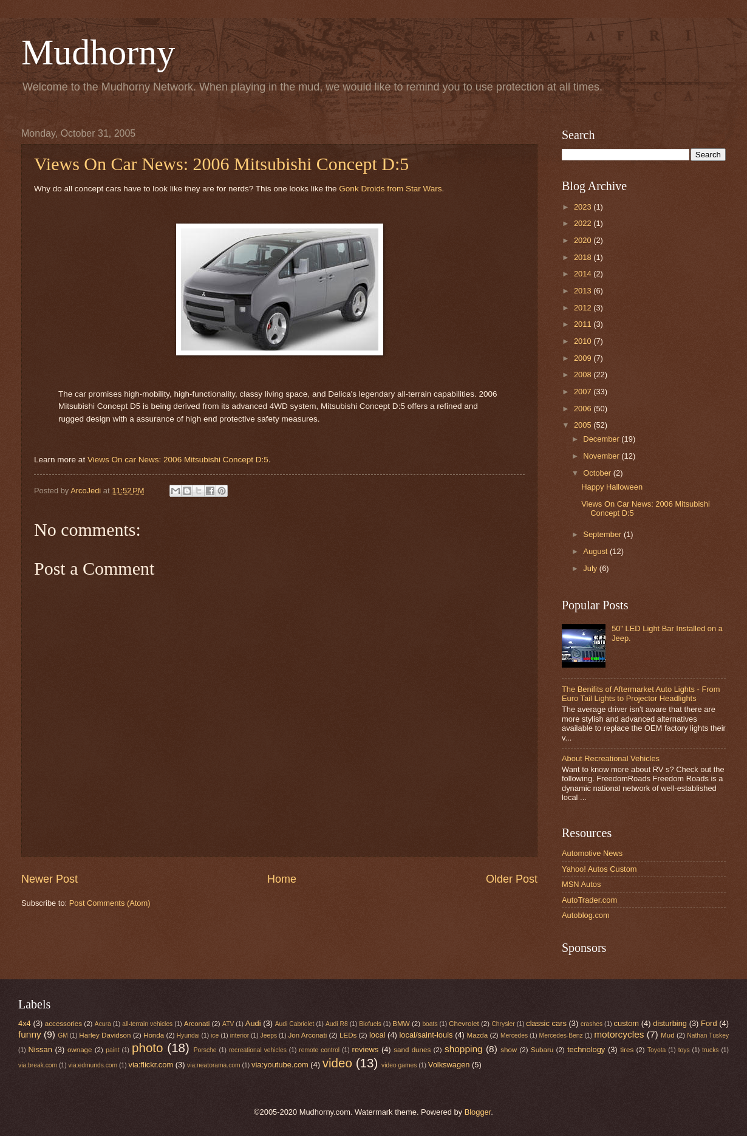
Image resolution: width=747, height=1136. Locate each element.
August (596, 551)
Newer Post (49, 879)
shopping (464, 1049)
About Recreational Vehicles (611, 758)
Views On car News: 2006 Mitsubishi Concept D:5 (177, 459)
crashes (591, 1024)
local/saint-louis (425, 1034)
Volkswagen (449, 1064)
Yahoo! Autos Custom (599, 869)
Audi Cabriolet (295, 1024)
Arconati (197, 1023)
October (598, 472)
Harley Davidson (105, 1035)
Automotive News (592, 853)
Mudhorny (98, 52)
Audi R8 (337, 1024)
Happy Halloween (612, 486)
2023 (583, 206)
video (337, 1063)
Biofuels (370, 1024)
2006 (583, 408)
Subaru (542, 1049)
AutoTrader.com (589, 900)
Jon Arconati (307, 1035)
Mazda (477, 1035)
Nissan (40, 1049)
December (602, 438)
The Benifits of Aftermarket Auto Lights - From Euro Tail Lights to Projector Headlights (641, 694)
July (591, 568)
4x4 (24, 1023)
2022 (583, 223)
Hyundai (188, 1035)
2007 (583, 391)
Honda (153, 1035)
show (508, 1049)
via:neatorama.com (213, 1065)
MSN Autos (581, 884)
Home (281, 879)
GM (63, 1035)
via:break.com (37, 1065)
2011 (583, 324)
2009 (583, 358)
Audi (253, 1023)
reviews (365, 1049)
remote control (319, 1050)
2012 (583, 307)
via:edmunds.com (92, 1065)
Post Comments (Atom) (110, 903)
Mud (668, 1035)
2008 (583, 374)
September (603, 534)
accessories (63, 1023)
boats (429, 1024)
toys (684, 1050)
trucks (710, 1050)
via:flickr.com (151, 1064)
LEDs (347, 1035)
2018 (583, 257)
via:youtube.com (280, 1064)
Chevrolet (464, 1023)
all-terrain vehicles (147, 1024)
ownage (79, 1049)
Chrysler (502, 1024)
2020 (583, 240)
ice (215, 1035)
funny (29, 1034)
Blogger (478, 1112)
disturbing (670, 1023)
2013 (583, 290)
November (602, 455)
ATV (228, 1024)
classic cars (546, 1023)
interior (239, 1035)
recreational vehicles (258, 1050)
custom (627, 1023)
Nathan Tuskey (708, 1035)
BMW (400, 1023)
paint (112, 1050)
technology (586, 1049)
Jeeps (269, 1035)
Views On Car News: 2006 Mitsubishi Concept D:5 (221, 164)
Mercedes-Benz (561, 1035)
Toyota (656, 1050)
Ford (709, 1023)
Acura (103, 1024)
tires (626, 1049)
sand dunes (412, 1049)
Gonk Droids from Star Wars (390, 188)
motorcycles (619, 1034)
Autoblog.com (586, 915)
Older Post (511, 879)
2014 (583, 273)
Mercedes (514, 1035)
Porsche (205, 1050)
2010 (583, 341)
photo (147, 1048)
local (377, 1034)
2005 (583, 424)
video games (399, 1065)
